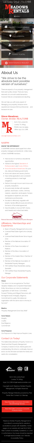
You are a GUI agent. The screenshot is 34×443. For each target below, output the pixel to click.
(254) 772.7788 (22, 1)
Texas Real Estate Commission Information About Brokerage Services (17, 402)
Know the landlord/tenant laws (15, 168)
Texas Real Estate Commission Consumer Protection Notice (17, 409)
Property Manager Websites (11, 393)
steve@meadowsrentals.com (10, 136)
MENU (17, 16)
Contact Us (17, 395)
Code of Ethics (23, 166)
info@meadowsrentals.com (22, 382)
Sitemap (25, 395)
